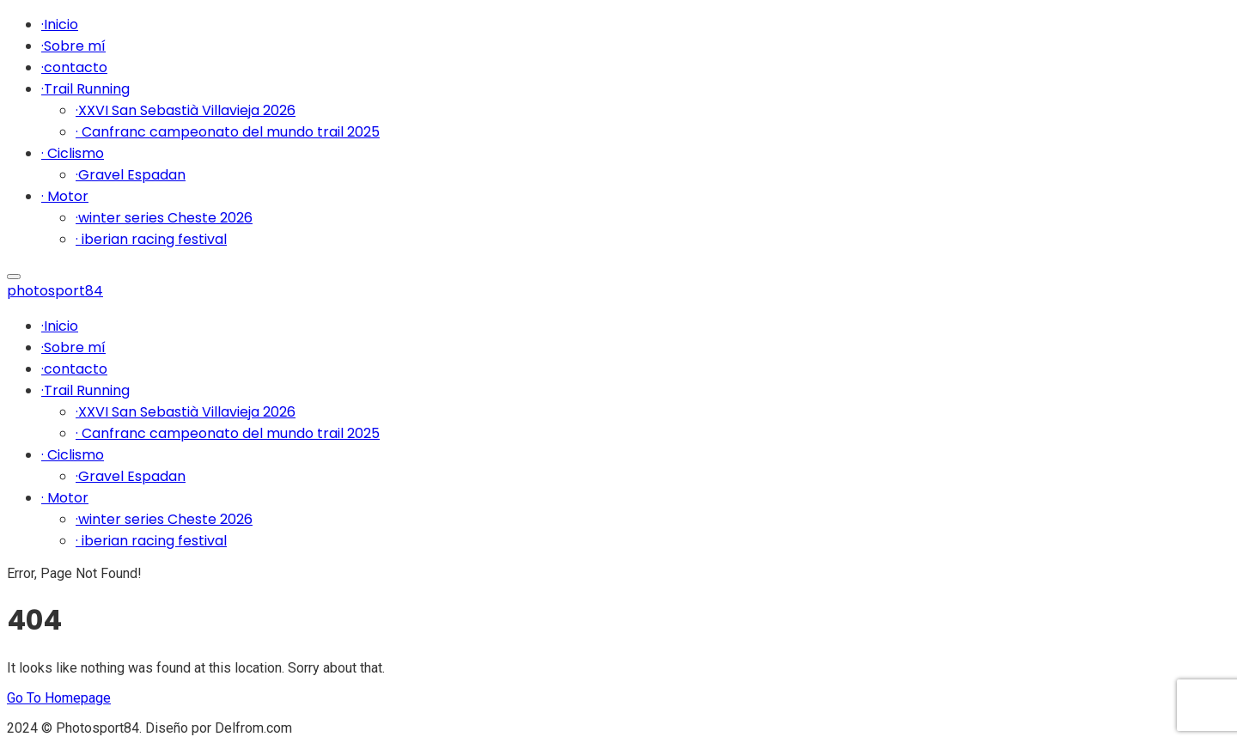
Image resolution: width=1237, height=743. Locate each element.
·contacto (74, 67)
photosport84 (55, 291)
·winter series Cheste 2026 (164, 218)
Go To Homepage (59, 698)
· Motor (64, 196)
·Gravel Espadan (131, 175)
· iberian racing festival (151, 239)
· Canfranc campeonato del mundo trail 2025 (228, 132)
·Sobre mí (73, 46)
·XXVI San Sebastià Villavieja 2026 (186, 110)
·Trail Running (85, 89)
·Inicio (59, 24)
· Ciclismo (72, 153)
